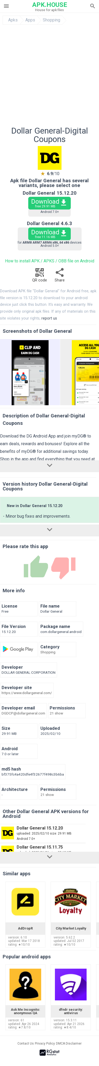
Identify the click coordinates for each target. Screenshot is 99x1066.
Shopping (51, 20)
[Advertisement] (49, 76)
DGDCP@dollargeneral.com (23, 713)
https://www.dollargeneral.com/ (27, 693)
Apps (30, 20)
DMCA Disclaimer (69, 1043)
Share (59, 276)
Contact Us (25, 1043)
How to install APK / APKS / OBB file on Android (49, 260)
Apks (13, 20)
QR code (39, 276)
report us (49, 318)
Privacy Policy (45, 1043)
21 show (56, 713)
